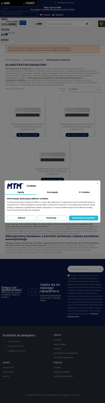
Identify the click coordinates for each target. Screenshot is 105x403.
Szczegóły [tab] (52, 192)
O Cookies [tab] (84, 192)
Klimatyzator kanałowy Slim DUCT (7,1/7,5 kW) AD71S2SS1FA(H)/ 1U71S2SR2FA (52, 172)
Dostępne (84, 89)
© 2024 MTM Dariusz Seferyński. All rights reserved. (52, 395)
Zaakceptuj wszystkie (83, 218)
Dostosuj (52, 218)
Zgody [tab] (20, 192)
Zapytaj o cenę (28, 135)
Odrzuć (21, 218)
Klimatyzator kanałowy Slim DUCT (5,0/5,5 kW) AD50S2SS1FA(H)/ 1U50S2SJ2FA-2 (77, 127)
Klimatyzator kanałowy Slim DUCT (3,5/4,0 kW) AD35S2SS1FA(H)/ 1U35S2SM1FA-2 (27, 127)
